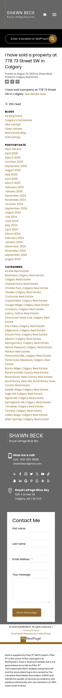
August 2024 (13, 212)
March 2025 (12, 183)
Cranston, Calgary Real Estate (24, 309)
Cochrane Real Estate (19, 296)
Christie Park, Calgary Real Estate (26, 288)
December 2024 (15, 196)
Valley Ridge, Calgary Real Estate (26, 415)
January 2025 (13, 191)
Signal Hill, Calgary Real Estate (24, 398)
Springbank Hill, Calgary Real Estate (28, 402)
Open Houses (13, 129)
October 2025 (14, 162)
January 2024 (14, 242)
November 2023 (15, 251)
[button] (14, 473)
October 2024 (14, 204)
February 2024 (14, 238)
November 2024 (15, 200)
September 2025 (16, 166)
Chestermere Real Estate (21, 284)
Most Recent (13, 149)
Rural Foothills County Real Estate (26, 372)
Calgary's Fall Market (18, 120)
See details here (35, 94)
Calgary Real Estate (27, 77)
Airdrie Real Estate (17, 271)
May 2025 (11, 174)
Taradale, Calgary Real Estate (24, 406)
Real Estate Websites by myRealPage (31, 633)
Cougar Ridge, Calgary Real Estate (27, 305)
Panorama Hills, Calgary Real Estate (28, 356)
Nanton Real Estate (17, 351)
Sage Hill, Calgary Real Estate (23, 394)
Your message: (21, 574)
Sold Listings (12, 137)
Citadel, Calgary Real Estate (23, 292)
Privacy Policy (30, 630)
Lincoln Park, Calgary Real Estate (26, 334)
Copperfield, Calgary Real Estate (26, 301)
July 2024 (11, 217)
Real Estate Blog (15, 133)
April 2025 (11, 179)
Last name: (19, 544)
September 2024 (16, 208)
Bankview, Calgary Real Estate (24, 275)
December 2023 (15, 246)
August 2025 (13, 170)
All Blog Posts (13, 116)
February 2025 (14, 187)
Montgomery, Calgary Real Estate (27, 343)
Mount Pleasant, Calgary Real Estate (28, 347)
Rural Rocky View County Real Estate (28, 377)
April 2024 (11, 229)
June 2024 (11, 221)
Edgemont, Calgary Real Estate (25, 330)
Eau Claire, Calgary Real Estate (25, 326)
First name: (19, 528)
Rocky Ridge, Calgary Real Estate (26, 368)
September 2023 (16, 255)
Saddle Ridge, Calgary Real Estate (26, 389)
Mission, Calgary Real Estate (23, 339)
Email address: (21, 559)
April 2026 (11, 153)
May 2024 (11, 225)
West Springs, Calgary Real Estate (27, 419)
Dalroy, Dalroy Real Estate (22, 313)
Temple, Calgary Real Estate (23, 411)
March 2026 (12, 158)
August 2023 (13, 259)
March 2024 (13, 234)
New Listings (13, 124)
